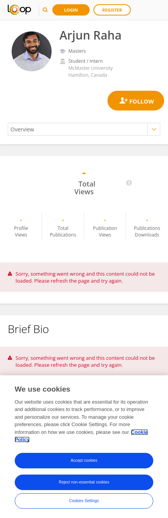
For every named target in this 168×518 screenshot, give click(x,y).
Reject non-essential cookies (84, 482)
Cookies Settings (84, 501)
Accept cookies (84, 460)
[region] (84, 446)
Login (71, 10)
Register (112, 10)
